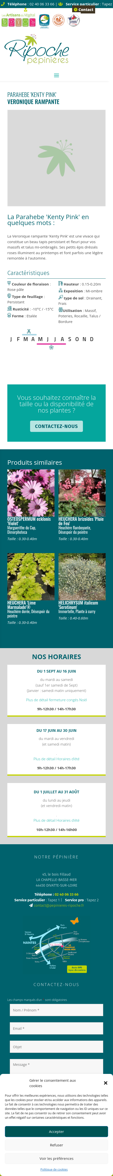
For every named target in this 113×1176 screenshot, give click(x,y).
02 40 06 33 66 (67, 894)
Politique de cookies (54, 1169)
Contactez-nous (56, 426)
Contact (83, 9)
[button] (105, 1083)
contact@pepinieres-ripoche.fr (59, 905)
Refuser (56, 1144)
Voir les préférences (57, 1158)
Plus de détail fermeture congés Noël (56, 699)
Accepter (56, 1131)
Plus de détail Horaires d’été (56, 758)
